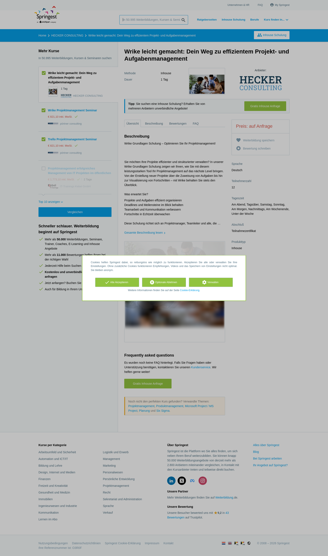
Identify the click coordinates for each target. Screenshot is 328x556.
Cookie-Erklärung (190, 290)
